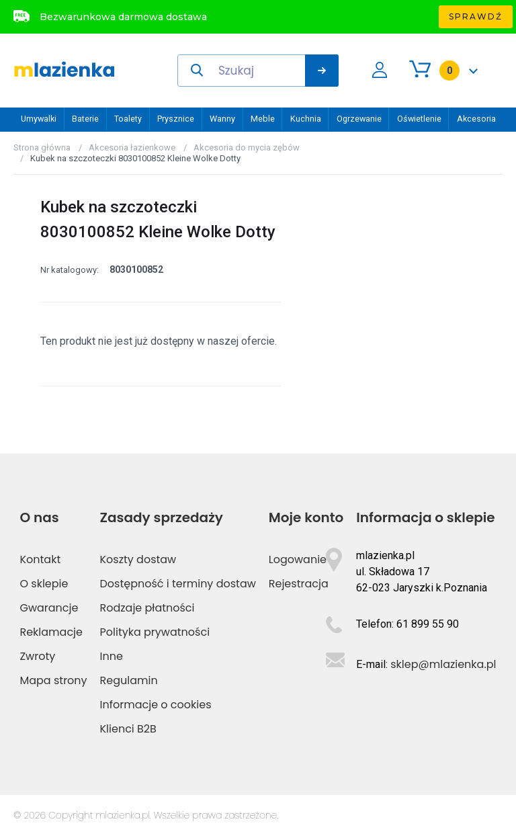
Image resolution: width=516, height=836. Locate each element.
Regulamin (129, 680)
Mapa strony (53, 680)
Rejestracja (299, 583)
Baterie (85, 119)
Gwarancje (48, 608)
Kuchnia (305, 119)
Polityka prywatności (155, 632)
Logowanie (298, 559)
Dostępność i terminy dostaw (178, 583)
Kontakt (39, 559)
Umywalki (38, 119)
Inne (111, 656)
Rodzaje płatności (147, 608)
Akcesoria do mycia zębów (247, 147)
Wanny (222, 119)
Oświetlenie (419, 119)
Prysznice (175, 119)
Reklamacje (51, 632)
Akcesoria (476, 119)
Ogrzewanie (359, 119)
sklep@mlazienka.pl (443, 664)
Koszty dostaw (138, 559)
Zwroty (37, 656)
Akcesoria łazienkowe (132, 147)
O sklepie (43, 583)
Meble (263, 119)
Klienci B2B (128, 729)
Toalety (128, 119)
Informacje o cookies (156, 704)
